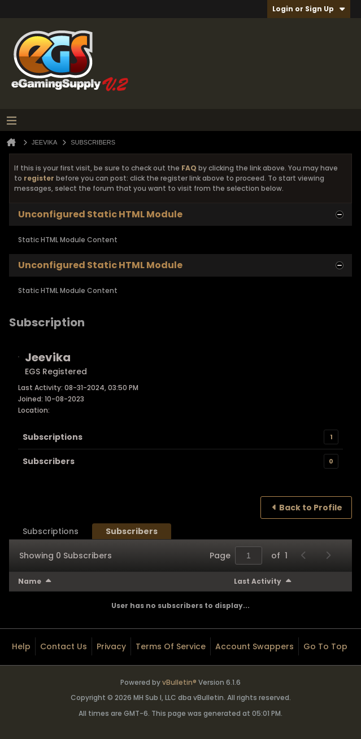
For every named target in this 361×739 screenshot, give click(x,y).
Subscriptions (52, 437)
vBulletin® (179, 682)
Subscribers (49, 461)
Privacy (111, 646)
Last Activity (257, 581)
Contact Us (63, 646)
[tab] (50, 531)
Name (29, 581)
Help (21, 646)
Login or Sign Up (308, 9)
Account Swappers (254, 646)
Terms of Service (171, 646)
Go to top (325, 646)
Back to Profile (310, 507)
